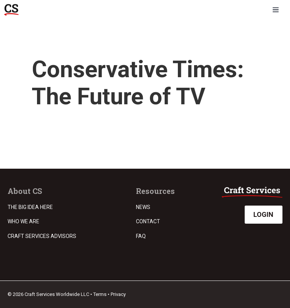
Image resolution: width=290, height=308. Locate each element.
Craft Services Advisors (42, 236)
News (143, 207)
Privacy (118, 294)
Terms (99, 294)
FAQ (141, 236)
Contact (148, 221)
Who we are (23, 221)
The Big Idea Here (30, 207)
